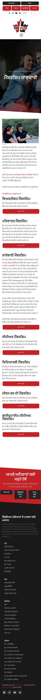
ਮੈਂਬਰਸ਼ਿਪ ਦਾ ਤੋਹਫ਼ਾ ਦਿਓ (11, 626)
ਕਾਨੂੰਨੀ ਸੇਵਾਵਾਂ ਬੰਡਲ (10, 590)
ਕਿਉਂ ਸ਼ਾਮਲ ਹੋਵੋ (8, 547)
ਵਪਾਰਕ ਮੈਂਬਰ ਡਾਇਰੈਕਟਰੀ (11, 262)
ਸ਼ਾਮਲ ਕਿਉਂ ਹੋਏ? (34, 494)
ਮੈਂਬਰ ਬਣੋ (6, 492)
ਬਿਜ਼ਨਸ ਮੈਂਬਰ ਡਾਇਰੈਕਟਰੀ (12, 629)
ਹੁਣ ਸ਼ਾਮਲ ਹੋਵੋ (21, 211)
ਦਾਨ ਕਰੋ (34, 8)
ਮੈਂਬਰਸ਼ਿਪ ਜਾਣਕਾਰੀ (10, 608)
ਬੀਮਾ (5, 579)
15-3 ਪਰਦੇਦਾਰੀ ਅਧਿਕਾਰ (11, 651)
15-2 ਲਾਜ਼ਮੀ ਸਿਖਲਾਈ (10, 648)
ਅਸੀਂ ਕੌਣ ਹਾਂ (7, 554)
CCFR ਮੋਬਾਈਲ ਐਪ (18, 298)
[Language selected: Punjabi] (27, 13)
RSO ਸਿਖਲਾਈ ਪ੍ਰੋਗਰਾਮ (11, 622)
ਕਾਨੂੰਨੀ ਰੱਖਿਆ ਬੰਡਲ (10, 593)
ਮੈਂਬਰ (7, 8)
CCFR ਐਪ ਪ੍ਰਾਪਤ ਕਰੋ (25, 8)
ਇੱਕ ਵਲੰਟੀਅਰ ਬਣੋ (9, 561)
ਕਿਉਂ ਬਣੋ (16, 8)
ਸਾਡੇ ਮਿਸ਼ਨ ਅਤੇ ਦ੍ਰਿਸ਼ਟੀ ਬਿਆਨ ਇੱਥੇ (17, 174)
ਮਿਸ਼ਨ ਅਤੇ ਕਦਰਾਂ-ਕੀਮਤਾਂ (11, 550)
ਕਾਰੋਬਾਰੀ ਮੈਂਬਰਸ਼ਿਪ (10, 619)
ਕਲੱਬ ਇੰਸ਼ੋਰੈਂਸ (8, 586)
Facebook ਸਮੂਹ (18, 280)
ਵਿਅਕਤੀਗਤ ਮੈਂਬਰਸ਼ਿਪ (11, 612)
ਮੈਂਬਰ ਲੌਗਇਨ (11, 3)
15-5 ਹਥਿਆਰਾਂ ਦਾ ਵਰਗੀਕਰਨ (13, 658)
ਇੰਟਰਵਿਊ (7, 571)
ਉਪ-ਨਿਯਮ (7, 564)
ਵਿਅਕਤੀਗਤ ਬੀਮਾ (9, 583)
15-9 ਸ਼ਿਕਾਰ (8, 672)
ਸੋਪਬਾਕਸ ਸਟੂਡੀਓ (7, 687)
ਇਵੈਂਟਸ (30, 3)
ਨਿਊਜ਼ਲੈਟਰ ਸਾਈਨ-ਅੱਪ (20, 494)
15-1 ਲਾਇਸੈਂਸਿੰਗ (9, 644)
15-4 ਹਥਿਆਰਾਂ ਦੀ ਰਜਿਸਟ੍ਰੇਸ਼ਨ (13, 655)
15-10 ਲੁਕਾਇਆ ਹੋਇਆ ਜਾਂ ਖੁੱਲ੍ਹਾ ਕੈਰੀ (15, 676)
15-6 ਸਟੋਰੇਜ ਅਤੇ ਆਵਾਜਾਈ (12, 662)
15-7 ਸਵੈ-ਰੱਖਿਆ (9, 665)
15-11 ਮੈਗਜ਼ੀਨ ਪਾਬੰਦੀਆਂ (11, 679)
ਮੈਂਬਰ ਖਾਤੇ (7, 633)
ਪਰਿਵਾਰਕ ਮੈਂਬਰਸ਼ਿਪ (10, 615)
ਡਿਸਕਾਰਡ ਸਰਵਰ (20, 319)
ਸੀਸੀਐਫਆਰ (19, 685)
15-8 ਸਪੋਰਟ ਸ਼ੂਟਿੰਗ (10, 669)
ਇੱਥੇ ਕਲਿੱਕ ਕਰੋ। (15, 180)
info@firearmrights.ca (11, 193)
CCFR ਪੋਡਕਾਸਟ (9, 568)
